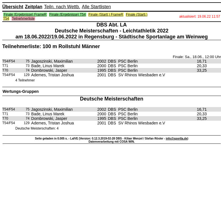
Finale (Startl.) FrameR (106, 15)
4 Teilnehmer (25, 80)
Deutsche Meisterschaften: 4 (37, 128)
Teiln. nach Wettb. (62, 6)
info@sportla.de (176, 138)
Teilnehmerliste (23, 18)
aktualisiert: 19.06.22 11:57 (199, 17)
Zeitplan (33, 6)
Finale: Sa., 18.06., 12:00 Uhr (197, 57)
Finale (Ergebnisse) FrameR (25, 15)
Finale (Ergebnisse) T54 (67, 15)
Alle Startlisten (96, 6)
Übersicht (12, 6)
